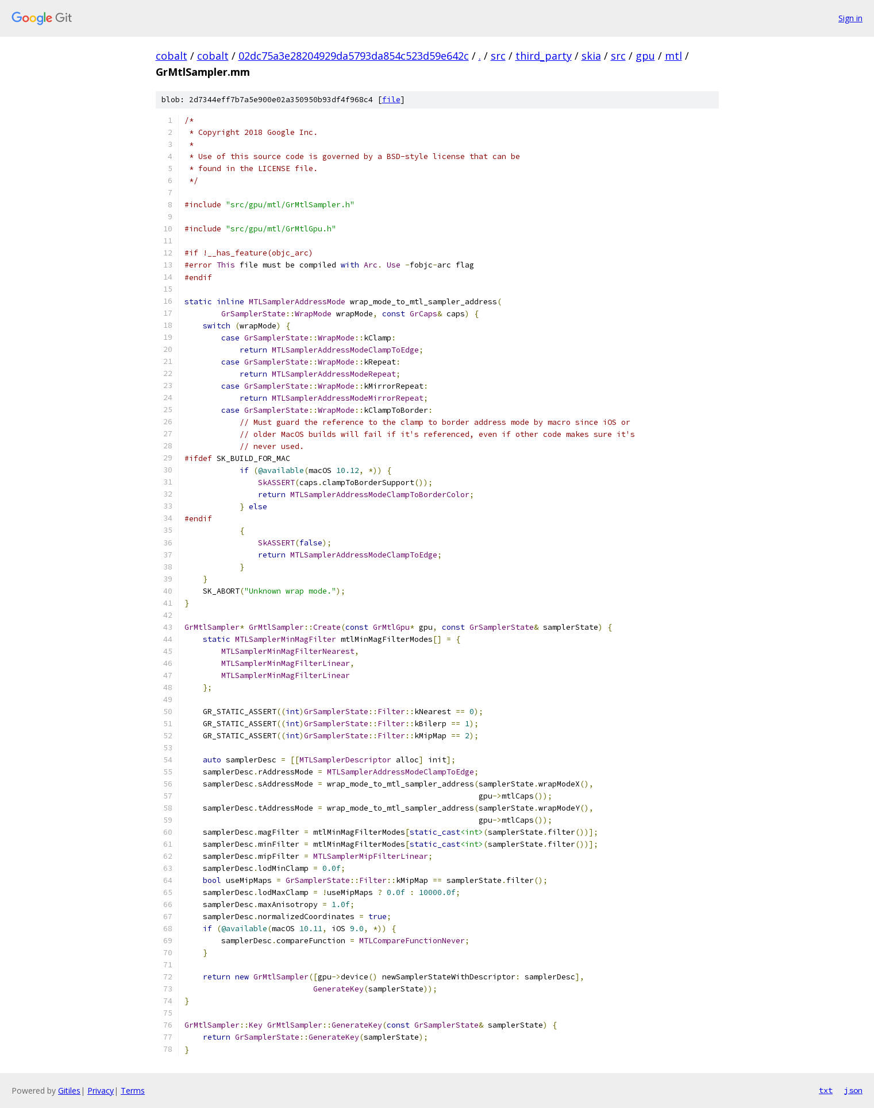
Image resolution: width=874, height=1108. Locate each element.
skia (591, 56)
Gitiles (69, 1090)
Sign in (850, 18)
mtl (673, 56)
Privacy (100, 1090)
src (498, 56)
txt (826, 1090)
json (853, 1090)
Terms (133, 1090)
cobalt (171, 56)
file (391, 99)
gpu (645, 56)
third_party (543, 56)
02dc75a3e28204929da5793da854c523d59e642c (353, 56)
